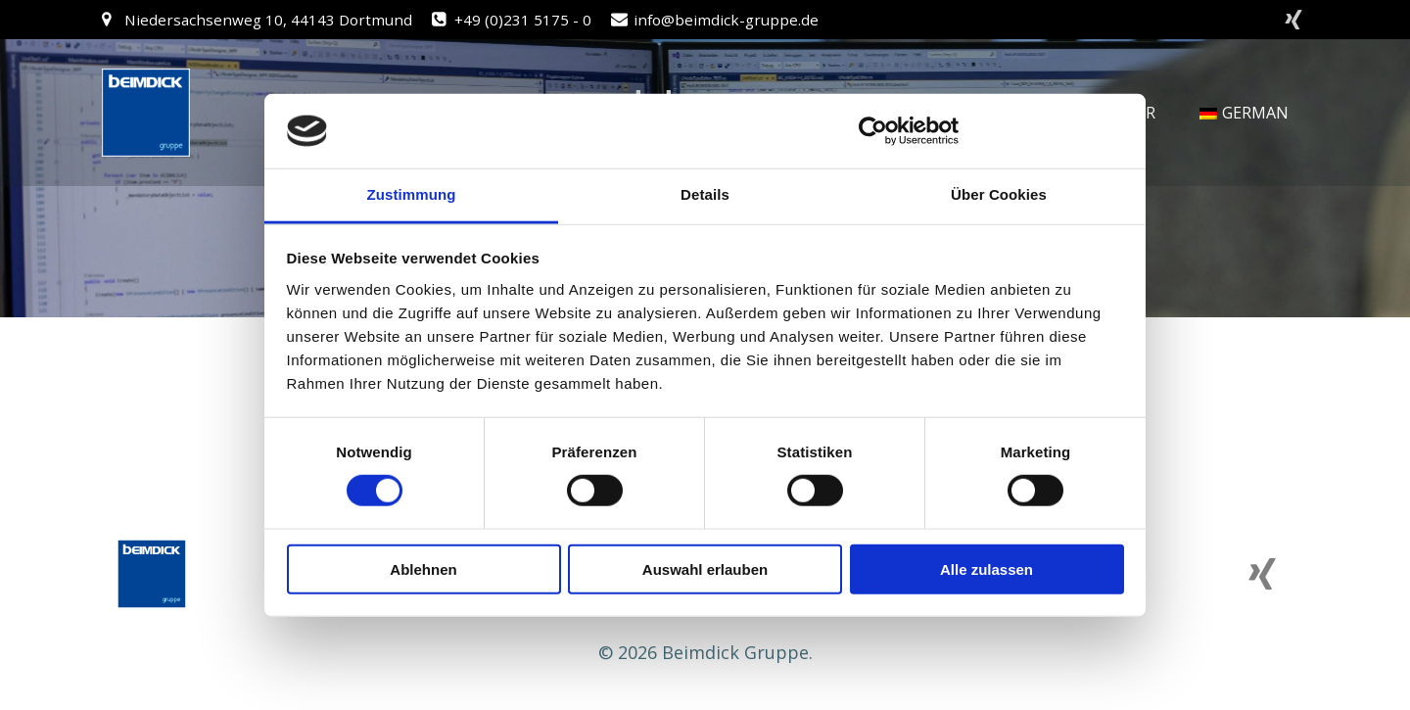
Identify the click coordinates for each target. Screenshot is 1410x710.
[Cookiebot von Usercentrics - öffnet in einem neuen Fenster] (873, 131)
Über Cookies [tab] (999, 194)
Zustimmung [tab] (411, 194)
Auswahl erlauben (705, 568)
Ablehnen (423, 568)
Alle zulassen (986, 568)
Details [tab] (705, 194)
